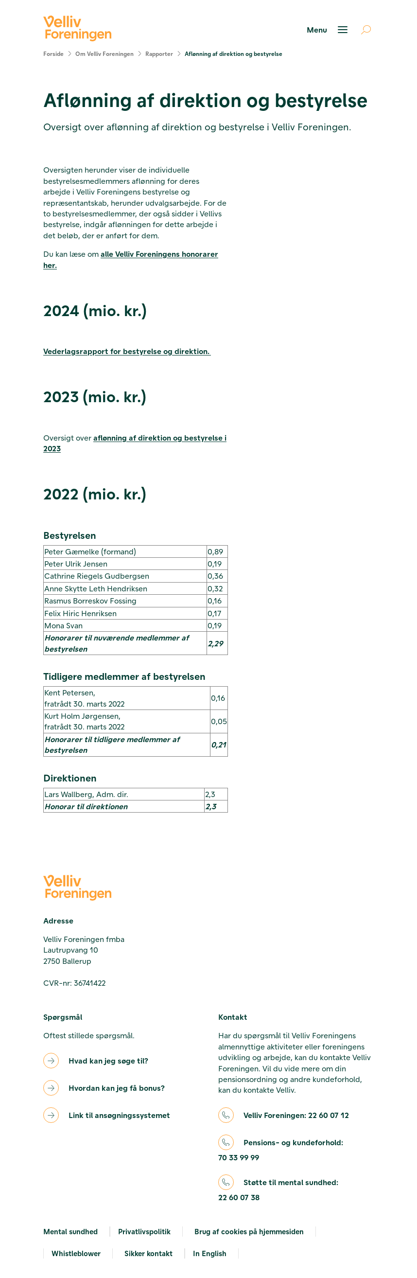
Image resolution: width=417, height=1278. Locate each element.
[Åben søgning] (362, 29)
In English (209, 1253)
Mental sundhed (70, 1231)
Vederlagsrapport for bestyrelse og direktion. (127, 350)
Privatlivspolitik (144, 1231)
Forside (53, 53)
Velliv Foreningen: (296, 1115)
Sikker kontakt (148, 1253)
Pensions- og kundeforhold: (280, 1150)
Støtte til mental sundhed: (278, 1190)
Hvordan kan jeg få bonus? (117, 1087)
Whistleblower (76, 1253)
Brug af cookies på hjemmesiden (249, 1231)
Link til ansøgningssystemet (119, 1114)
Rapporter (159, 53)
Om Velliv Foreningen (104, 53)
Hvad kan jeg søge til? (108, 1060)
